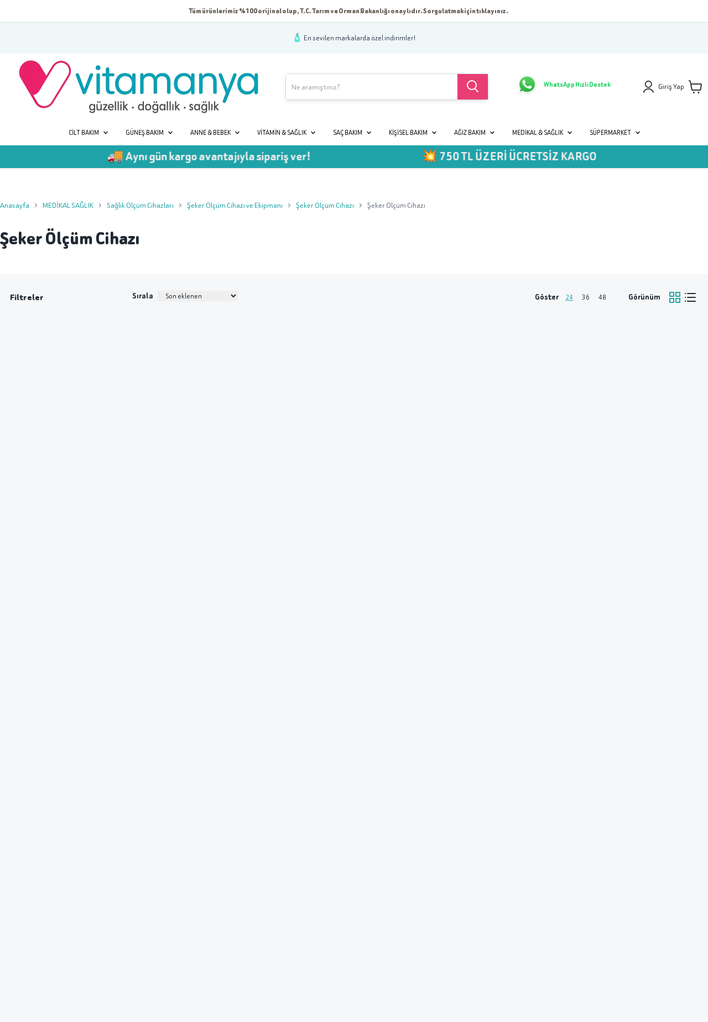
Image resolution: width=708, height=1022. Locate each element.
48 (602, 297)
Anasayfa (14, 205)
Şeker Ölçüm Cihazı (325, 205)
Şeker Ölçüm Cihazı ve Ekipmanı (235, 205)
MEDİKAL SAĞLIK (68, 205)
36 (586, 297)
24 (569, 297)
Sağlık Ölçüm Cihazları (140, 205)
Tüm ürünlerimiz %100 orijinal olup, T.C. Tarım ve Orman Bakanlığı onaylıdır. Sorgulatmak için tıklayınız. (348, 10)
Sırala (142, 296)
